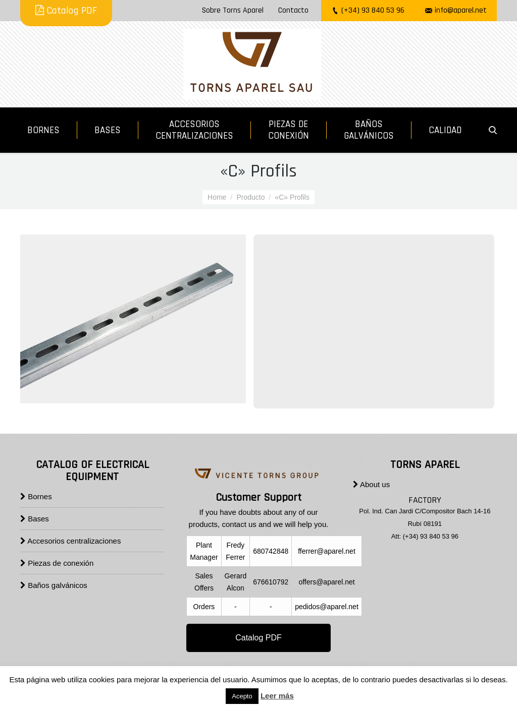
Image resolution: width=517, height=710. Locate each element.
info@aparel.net (461, 10)
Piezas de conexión (56, 563)
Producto (250, 197)
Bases (34, 518)
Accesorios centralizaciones (70, 541)
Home (217, 197)
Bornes (36, 496)
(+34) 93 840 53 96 (372, 10)
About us (371, 484)
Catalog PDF (66, 10)
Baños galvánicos (53, 585)
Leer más (277, 695)
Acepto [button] (242, 696)
